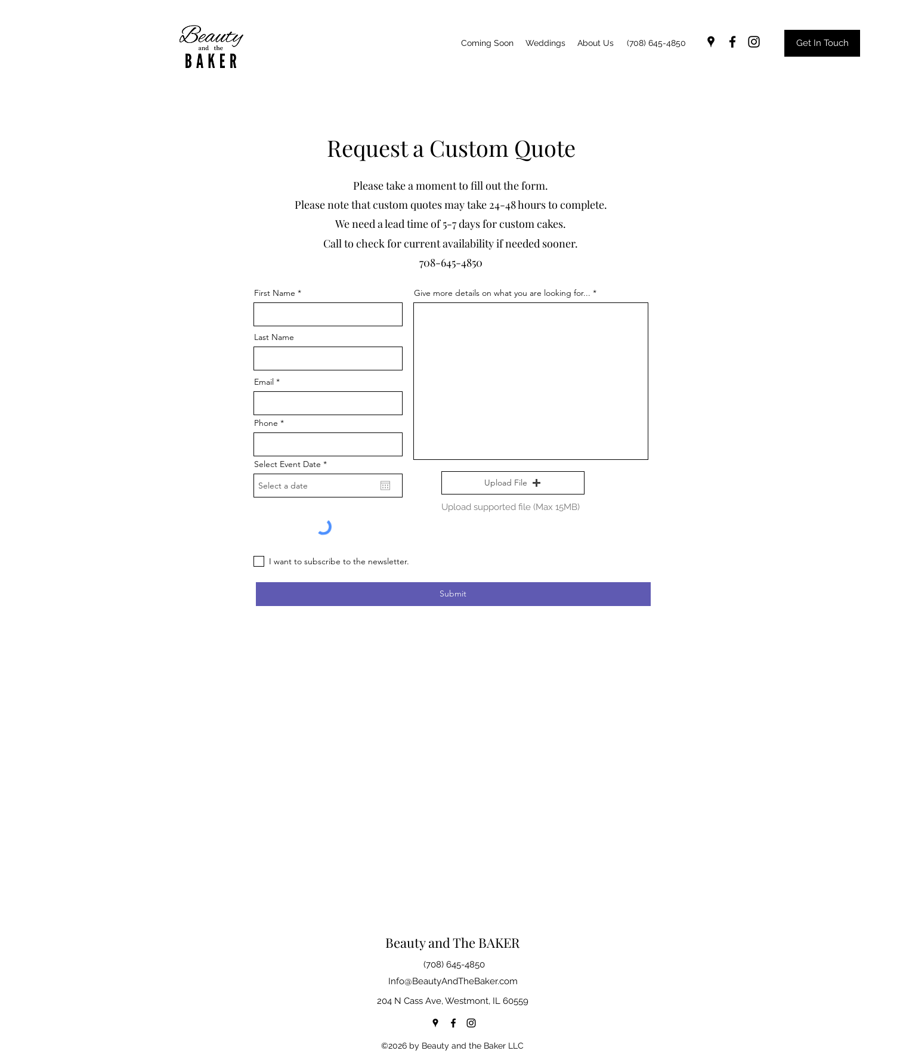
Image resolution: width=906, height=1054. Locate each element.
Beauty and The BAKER (452, 942)
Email (264, 382)
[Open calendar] (385, 485)
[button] (513, 483)
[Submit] (453, 594)
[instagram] (754, 42)
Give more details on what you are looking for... (502, 293)
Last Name (274, 337)
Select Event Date (293, 464)
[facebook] (732, 42)
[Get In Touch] (822, 43)
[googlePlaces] (711, 42)
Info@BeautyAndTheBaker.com (453, 981)
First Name (274, 293)
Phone (266, 423)
